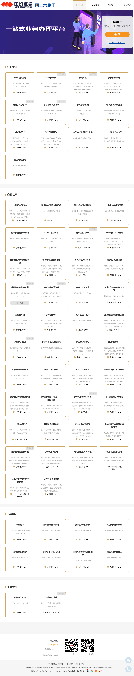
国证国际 (60, 664)
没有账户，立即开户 (117, 43)
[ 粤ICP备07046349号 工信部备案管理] (79, 667)
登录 (117, 34)
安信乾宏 (70, 664)
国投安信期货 (80, 664)
